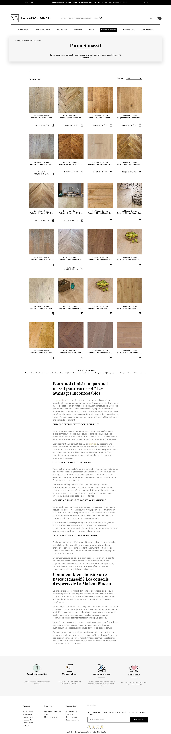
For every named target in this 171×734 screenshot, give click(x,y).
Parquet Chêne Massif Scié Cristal (129, 213)
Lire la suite (86, 57)
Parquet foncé (100, 373)
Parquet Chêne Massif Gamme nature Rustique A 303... (129, 260)
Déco (91, 30)
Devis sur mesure (108, 30)
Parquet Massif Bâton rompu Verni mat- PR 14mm (71, 118)
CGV (46, 714)
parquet (59, 400)
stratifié (92, 444)
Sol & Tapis (81, 370)
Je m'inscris (139, 719)
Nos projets (27, 720)
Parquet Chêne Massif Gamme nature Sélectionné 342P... (100, 260)
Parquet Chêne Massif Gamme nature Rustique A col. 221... (42, 353)
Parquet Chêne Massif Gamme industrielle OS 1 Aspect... (100, 213)
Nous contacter (72, 706)
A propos (26, 706)
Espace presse (71, 717)
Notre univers (28, 711)
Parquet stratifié (61, 373)
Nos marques (147, 30)
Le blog (26, 725)
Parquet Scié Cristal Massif (42, 118)
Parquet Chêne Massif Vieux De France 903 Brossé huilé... (42, 260)
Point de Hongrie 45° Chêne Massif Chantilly (71, 164)
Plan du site (101, 732)
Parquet (91, 370)
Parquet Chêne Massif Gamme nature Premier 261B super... (42, 308)
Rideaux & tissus (43, 30)
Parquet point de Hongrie (116, 373)
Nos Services (128, 30)
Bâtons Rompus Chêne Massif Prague (129, 164)
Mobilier (78, 30)
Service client (49, 706)
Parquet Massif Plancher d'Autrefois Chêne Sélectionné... (129, 353)
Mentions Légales (51, 717)
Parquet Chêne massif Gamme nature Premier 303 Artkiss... (100, 308)
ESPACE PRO (29, 2)
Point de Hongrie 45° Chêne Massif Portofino (71, 213)
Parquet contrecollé (46, 373)
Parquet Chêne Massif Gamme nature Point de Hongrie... (71, 260)
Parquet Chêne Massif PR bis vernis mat (42, 164)
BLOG (146, 2)
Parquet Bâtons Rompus (137, 373)
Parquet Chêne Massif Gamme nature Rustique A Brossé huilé (129, 308)
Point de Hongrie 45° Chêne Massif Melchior (42, 213)
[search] (100, 17)
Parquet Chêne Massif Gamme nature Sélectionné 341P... (100, 353)
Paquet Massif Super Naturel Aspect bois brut (129, 118)
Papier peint (23, 30)
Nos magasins (28, 717)
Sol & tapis (62, 30)
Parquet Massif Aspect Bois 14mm (100, 118)
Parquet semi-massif (75, 373)
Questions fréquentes (52, 711)
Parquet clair (89, 373)
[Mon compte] (151, 18)
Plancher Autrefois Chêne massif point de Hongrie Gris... (71, 353)
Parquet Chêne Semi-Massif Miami (100, 164)
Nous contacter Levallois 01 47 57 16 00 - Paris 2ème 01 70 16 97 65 (78, 2)
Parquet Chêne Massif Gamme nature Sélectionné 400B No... (71, 308)
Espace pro (70, 714)
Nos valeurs (27, 714)
